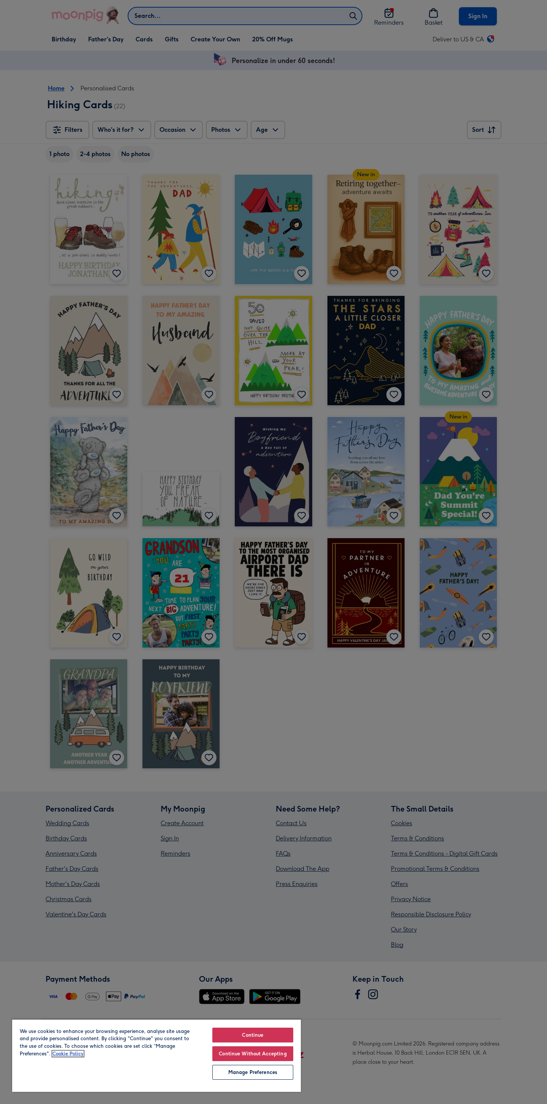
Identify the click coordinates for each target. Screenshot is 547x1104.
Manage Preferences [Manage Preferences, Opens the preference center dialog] (252, 1072)
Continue (252, 1035)
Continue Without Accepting (252, 1054)
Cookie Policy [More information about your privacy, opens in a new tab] (68, 1054)
